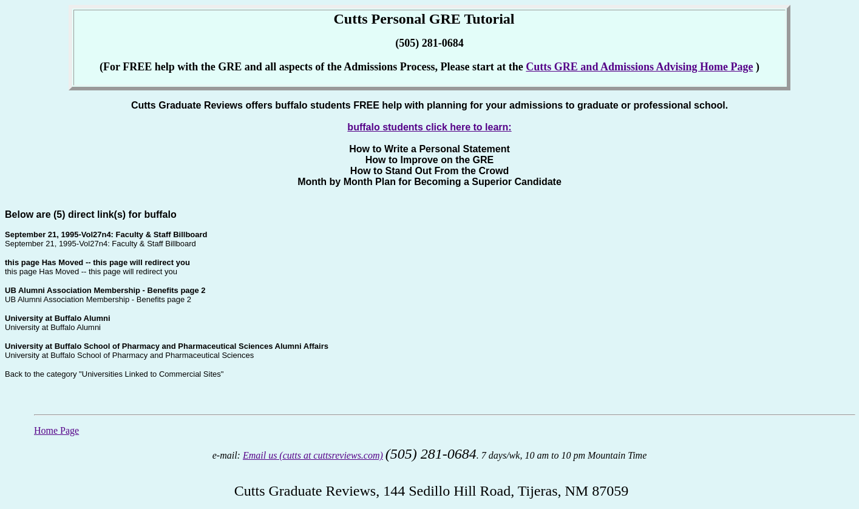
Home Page (56, 430)
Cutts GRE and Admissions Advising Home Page (639, 67)
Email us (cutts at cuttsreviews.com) (313, 455)
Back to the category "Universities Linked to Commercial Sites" (114, 374)
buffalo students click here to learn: (429, 127)
